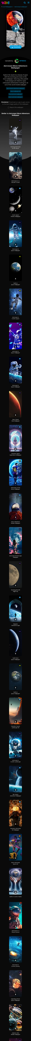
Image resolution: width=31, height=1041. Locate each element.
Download (15, 47)
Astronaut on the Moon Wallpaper (15, 488)
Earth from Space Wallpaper (15, 658)
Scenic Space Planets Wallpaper (15, 215)
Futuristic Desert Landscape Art (15, 726)
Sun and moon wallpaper (15, 94)
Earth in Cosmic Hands (16, 896)
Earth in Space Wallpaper (15, 283)
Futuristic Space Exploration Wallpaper (15, 454)
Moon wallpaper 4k (15, 91)
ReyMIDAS (20, 61)
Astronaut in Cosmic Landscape (15, 761)
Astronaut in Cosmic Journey (15, 965)
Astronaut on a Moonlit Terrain (15, 181)
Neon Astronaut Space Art (15, 863)
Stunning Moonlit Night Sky (15, 590)
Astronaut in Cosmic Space (15, 317)
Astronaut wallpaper (20, 7)
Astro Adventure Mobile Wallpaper (15, 522)
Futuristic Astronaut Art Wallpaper (15, 829)
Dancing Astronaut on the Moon (15, 147)
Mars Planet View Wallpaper (15, 420)
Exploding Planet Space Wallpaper (15, 999)
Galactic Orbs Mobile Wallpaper (15, 1033)
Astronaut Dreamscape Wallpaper (15, 556)
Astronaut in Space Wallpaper (15, 249)
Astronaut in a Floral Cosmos (15, 931)
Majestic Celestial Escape (15, 624)
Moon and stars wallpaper (15, 97)
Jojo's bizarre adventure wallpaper (15, 88)
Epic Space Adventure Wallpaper (15, 795)
